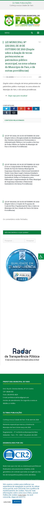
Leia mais (22, 495)
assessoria (19, 469)
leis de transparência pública (13, 475)
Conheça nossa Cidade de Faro (21, 5)
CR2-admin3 (10, 77)
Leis (40, 77)
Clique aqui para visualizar (17, 96)
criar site (17, 466)
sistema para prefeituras (32, 466)
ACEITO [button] (17, 501)
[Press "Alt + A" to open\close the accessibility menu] (41, 257)
